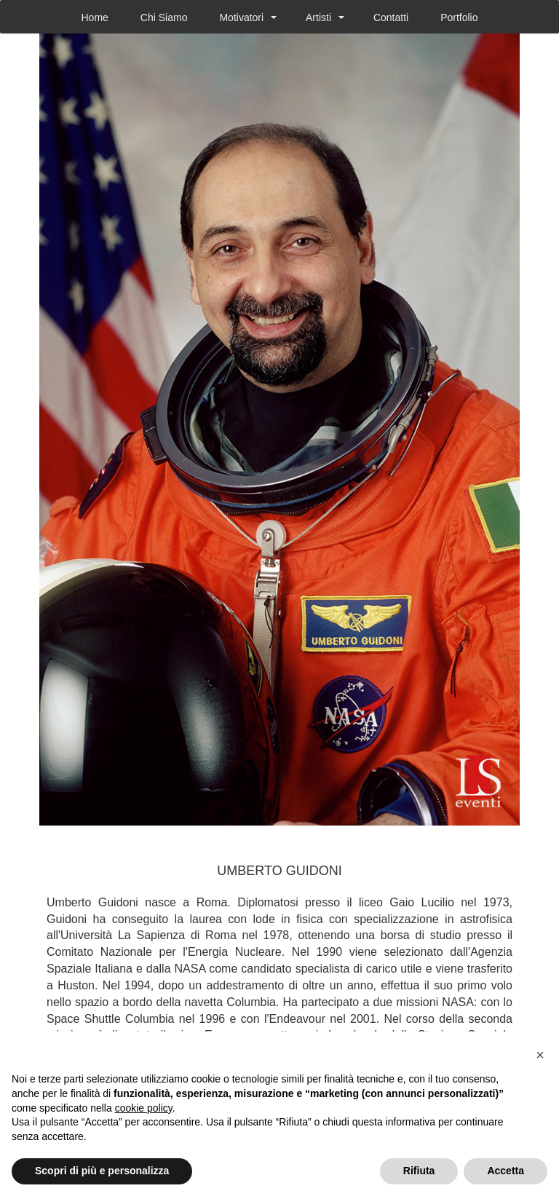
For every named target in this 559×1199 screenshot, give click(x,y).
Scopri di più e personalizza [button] (102, 1170)
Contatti (390, 17)
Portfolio (458, 17)
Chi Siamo (164, 17)
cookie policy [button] (144, 1108)
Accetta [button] (505, 1170)
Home (94, 17)
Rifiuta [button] (419, 1170)
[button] (540, 1055)
